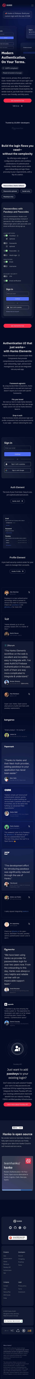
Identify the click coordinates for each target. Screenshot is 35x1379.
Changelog (21, 1259)
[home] (7, 4)
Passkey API (7, 1267)
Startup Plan (7, 1292)
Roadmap (21, 1262)
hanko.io (25, 911)
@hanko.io (10, 835)
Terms (20, 1289)
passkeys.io (16, 605)
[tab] (13, 186)
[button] (31, 5)
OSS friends (6, 1295)
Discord (20, 1256)
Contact (5, 1286)
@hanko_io (8, 607)
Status (20, 1265)
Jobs (4, 1289)
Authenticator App (7, 1271)
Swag (5, 1298)
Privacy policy (22, 1286)
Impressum (21, 1292)
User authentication (7, 1257)
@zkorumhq (24, 683)
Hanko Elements (6, 1263)
